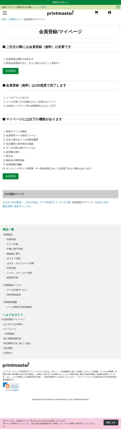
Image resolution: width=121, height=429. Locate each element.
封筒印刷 (11, 268)
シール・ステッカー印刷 (19, 272)
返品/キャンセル (22, 206)
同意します (111, 422)
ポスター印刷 (13, 258)
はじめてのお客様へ (13, 202)
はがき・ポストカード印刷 (20, 263)
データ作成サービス (17, 289)
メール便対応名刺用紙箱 (19, 307)
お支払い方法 (101, 202)
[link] (11, 386)
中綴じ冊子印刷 (15, 249)
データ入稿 (65, 202)
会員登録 (11, 70)
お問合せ (7, 353)
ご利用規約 (9, 333)
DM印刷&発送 (14, 294)
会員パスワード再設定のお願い (17, 7)
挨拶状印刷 (12, 277)
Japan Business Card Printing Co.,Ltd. (57, 399)
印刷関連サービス (12, 285)
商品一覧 (8, 229)
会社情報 (7, 348)
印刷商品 (7, 234)
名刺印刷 (11, 239)
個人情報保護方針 (12, 338)
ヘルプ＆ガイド (13, 314)
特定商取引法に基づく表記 (17, 343)
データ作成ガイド (49, 202)
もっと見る (41, 7)
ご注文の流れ (31, 202)
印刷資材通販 (10, 302)
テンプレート (10, 329)
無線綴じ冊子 (13, 253)
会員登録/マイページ (14, 319)
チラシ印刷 (12, 244)
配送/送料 (8, 206)
